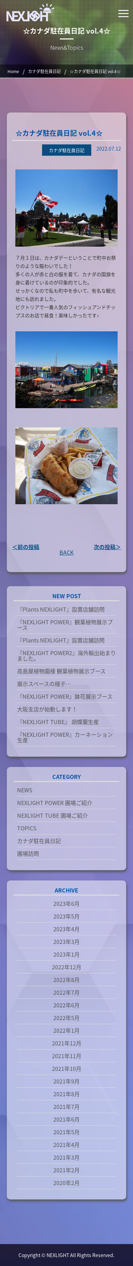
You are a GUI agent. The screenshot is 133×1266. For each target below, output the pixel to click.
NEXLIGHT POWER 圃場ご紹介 (54, 802)
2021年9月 (66, 1081)
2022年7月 (66, 992)
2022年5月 (66, 1018)
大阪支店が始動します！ (47, 709)
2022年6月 (66, 1005)
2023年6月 (66, 903)
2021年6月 (66, 1119)
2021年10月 (66, 1068)
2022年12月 (66, 967)
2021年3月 (66, 1157)
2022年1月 (66, 1030)
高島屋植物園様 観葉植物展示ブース (61, 671)
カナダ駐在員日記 (39, 841)
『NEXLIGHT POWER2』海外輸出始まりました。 (66, 655)
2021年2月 (66, 1170)
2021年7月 (66, 1106)
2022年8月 (66, 979)
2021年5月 (66, 1132)
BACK (66, 552)
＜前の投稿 (25, 546)
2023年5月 (66, 916)
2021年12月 (66, 1043)
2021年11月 (66, 1056)
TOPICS (27, 828)
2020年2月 (66, 1183)
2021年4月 (66, 1144)
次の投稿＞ (107, 546)
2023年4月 (66, 929)
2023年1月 (66, 954)
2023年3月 (66, 941)
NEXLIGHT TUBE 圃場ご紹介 (52, 815)
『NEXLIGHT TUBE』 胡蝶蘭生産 (58, 722)
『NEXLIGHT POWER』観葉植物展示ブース (65, 624)
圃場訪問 (28, 853)
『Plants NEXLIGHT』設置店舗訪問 (61, 609)
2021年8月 (66, 1094)
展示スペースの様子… (44, 683)
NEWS (24, 790)
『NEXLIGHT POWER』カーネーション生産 (65, 737)
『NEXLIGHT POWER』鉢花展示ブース (64, 696)
